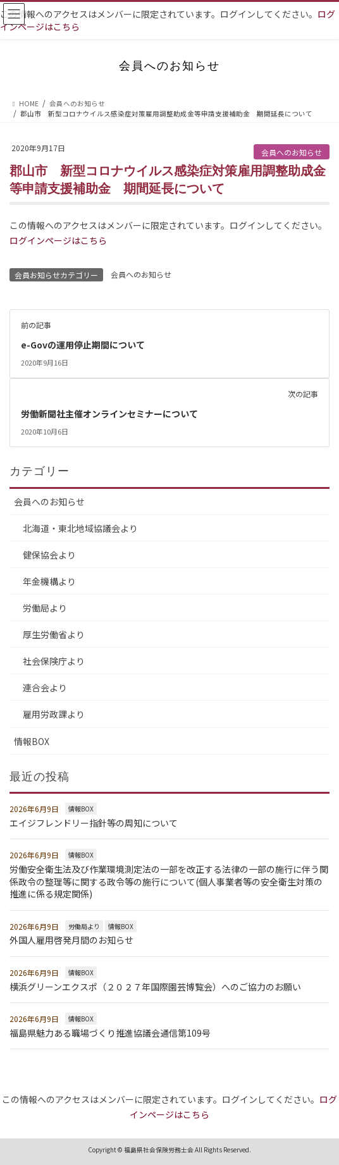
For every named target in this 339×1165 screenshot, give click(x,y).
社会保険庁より (54, 661)
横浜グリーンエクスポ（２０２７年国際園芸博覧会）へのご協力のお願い (155, 986)
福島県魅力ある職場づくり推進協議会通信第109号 (110, 1032)
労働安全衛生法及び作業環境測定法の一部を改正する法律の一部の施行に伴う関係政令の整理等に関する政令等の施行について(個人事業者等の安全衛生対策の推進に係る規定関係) (168, 881)
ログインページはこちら (58, 240)
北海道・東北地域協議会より (80, 528)
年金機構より (49, 581)
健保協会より (49, 554)
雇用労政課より (54, 714)
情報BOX (31, 741)
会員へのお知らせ (291, 152)
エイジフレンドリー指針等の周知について (93, 823)
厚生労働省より (54, 634)
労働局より (45, 607)
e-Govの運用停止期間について (83, 344)
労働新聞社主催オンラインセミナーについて (109, 413)
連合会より (45, 687)
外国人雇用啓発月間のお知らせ (71, 940)
